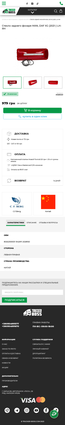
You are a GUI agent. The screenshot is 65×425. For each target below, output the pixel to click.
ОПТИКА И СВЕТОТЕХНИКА (9, 19)
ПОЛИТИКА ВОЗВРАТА (42, 358)
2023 (42, 421)
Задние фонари (23, 19)
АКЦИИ (5, 367)
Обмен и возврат (10, 358)
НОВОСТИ (6, 363)
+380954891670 (10, 326)
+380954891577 (10, 323)
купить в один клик (35, 116)
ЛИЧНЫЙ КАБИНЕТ (41, 349)
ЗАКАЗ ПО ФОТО (9, 349)
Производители (10, 381)
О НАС (4, 344)
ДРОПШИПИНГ (39, 353)
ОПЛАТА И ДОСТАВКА (11, 353)
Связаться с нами (41, 344)
